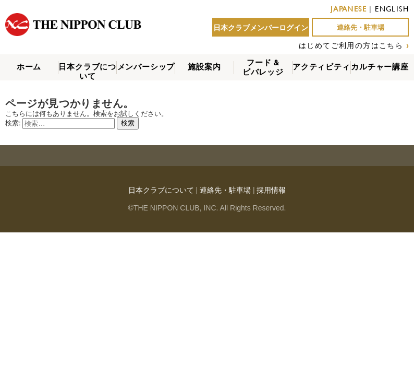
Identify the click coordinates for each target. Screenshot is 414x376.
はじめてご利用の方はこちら (351, 45)
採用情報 (271, 190)
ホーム (29, 66)
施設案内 (204, 66)
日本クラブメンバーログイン (260, 27)
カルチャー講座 (380, 66)
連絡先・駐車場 (360, 27)
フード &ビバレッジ (263, 67)
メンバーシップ (146, 66)
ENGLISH (392, 8)
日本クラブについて (87, 71)
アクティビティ (321, 66)
